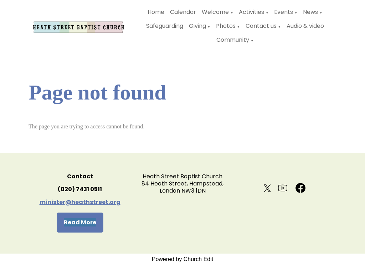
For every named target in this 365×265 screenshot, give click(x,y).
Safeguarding (164, 26)
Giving (197, 26)
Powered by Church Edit (183, 259)
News (310, 12)
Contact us (261, 26)
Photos (226, 26)
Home (156, 12)
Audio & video (305, 26)
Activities (251, 12)
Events (283, 12)
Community (232, 40)
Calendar (183, 12)
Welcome (215, 12)
